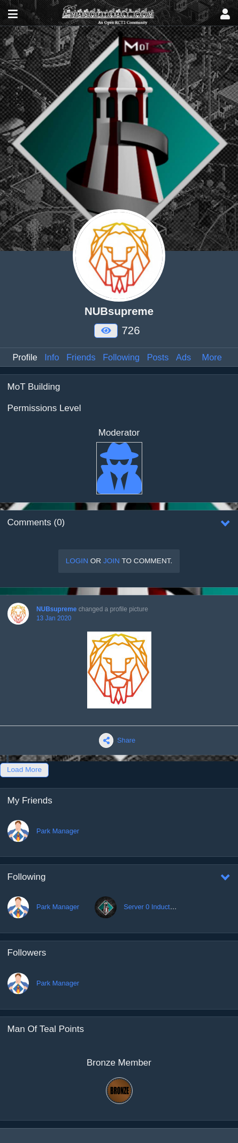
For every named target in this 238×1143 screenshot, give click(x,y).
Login (77, 561)
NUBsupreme (56, 609)
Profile (24, 357)
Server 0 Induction (151, 907)
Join (111, 561)
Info (51, 357)
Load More (24, 770)
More (212, 357)
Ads (183, 357)
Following (121, 357)
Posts (158, 357)
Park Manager (57, 831)
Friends (80, 357)
